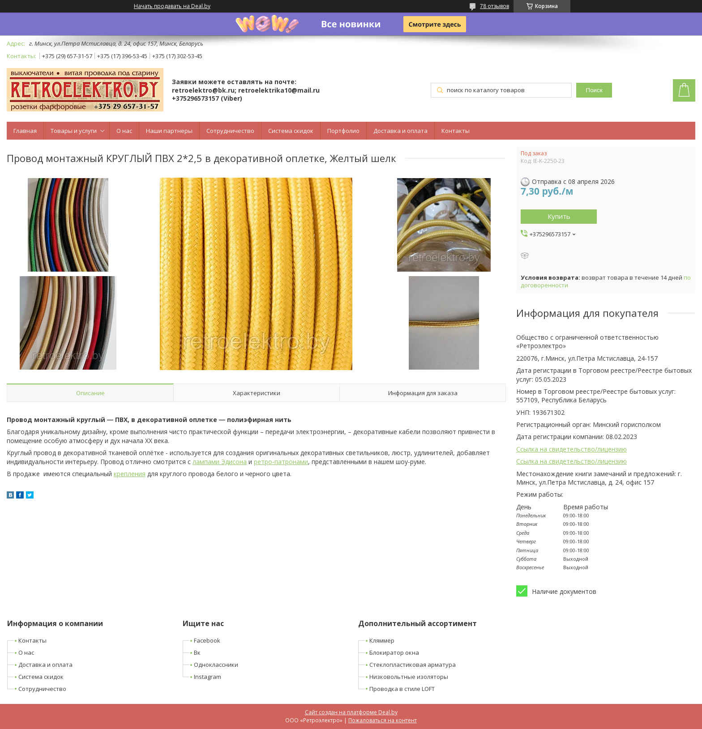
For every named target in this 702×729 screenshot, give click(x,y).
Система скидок (290, 131)
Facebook (207, 640)
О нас (124, 131)
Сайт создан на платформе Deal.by (351, 712)
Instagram (207, 677)
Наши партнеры (169, 131)
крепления (130, 473)
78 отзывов (494, 6)
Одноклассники (216, 665)
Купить (559, 216)
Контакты (455, 131)
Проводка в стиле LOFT (402, 689)
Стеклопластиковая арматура (412, 665)
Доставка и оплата (400, 131)
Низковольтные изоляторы (408, 677)
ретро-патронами (281, 461)
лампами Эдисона (220, 461)
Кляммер (381, 640)
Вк (197, 652)
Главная (25, 131)
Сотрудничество (230, 131)
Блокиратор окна (394, 652)
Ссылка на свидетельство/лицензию (571, 449)
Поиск (594, 90)
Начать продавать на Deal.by (172, 6)
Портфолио (343, 131)
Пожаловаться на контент (382, 720)
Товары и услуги (74, 131)
